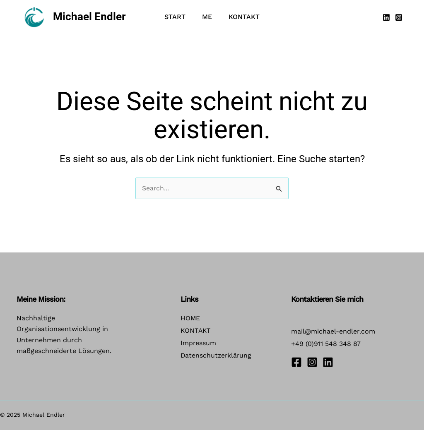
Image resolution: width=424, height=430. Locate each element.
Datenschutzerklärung (217, 357)
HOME (190, 318)
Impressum (199, 344)
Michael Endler (89, 16)
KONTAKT (196, 331)
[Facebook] (296, 362)
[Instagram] (398, 17)
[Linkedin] (386, 17)
